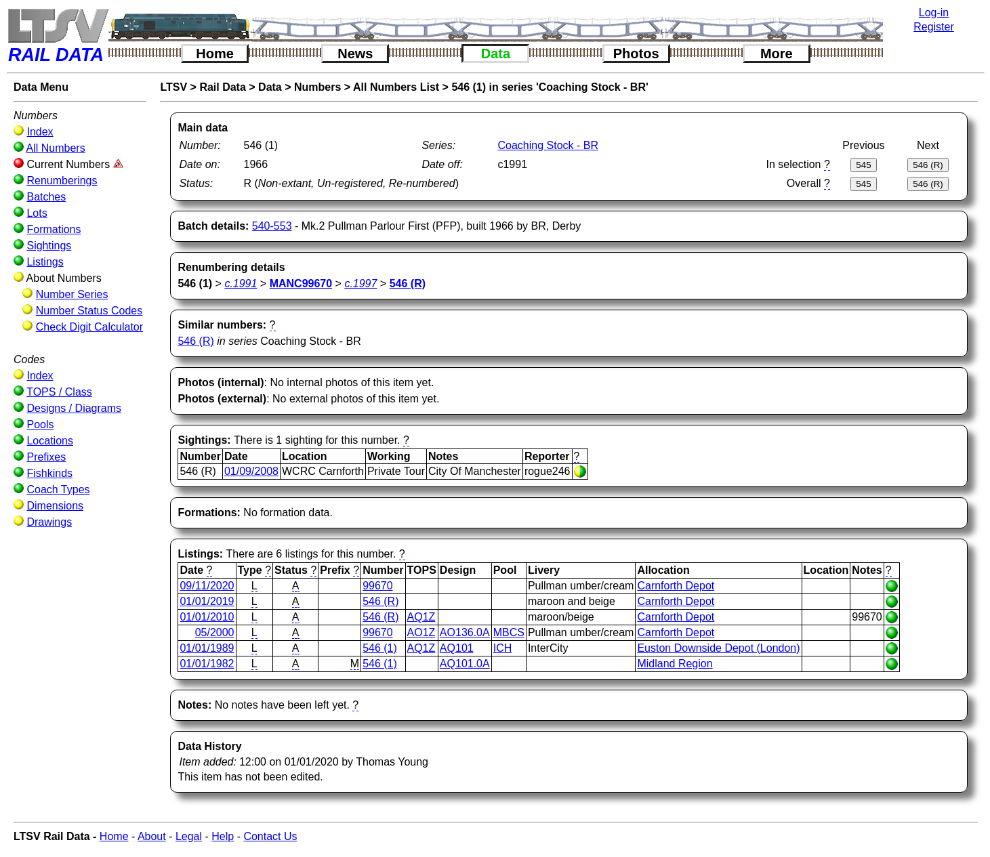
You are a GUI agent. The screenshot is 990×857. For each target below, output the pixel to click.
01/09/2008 (251, 471)
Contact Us (270, 836)
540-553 (272, 226)
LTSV (173, 87)
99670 (378, 585)
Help (222, 836)
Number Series (72, 294)
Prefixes (46, 457)
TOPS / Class (59, 392)
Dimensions (54, 505)
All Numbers (55, 148)
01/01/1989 (207, 648)
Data (495, 53)
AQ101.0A (465, 663)
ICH (502, 648)
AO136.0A (465, 632)
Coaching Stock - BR (547, 145)
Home (215, 53)
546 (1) (380, 648)
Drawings (49, 522)
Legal (189, 836)
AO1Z (421, 632)
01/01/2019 (207, 601)
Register (933, 27)
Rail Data (222, 87)
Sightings (48, 245)
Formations (53, 229)
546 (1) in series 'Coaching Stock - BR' (549, 87)
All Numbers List (396, 87)
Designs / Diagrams (73, 408)
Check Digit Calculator (89, 327)
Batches (46, 197)
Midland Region (674, 663)
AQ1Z (421, 617)
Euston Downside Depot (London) (718, 648)
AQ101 (457, 648)
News (355, 53)
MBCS (508, 632)
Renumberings (61, 180)
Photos (636, 53)
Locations (49, 440)
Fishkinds (49, 473)
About (152, 836)
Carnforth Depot (675, 585)
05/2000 (214, 632)
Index (39, 132)
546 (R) (195, 341)
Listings (44, 262)
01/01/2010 (207, 617)
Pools (40, 424)
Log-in (934, 12)
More (776, 53)
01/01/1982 (207, 663)
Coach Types (57, 489)
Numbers (317, 87)
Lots (36, 213)
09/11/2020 (207, 585)
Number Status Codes (89, 310)
